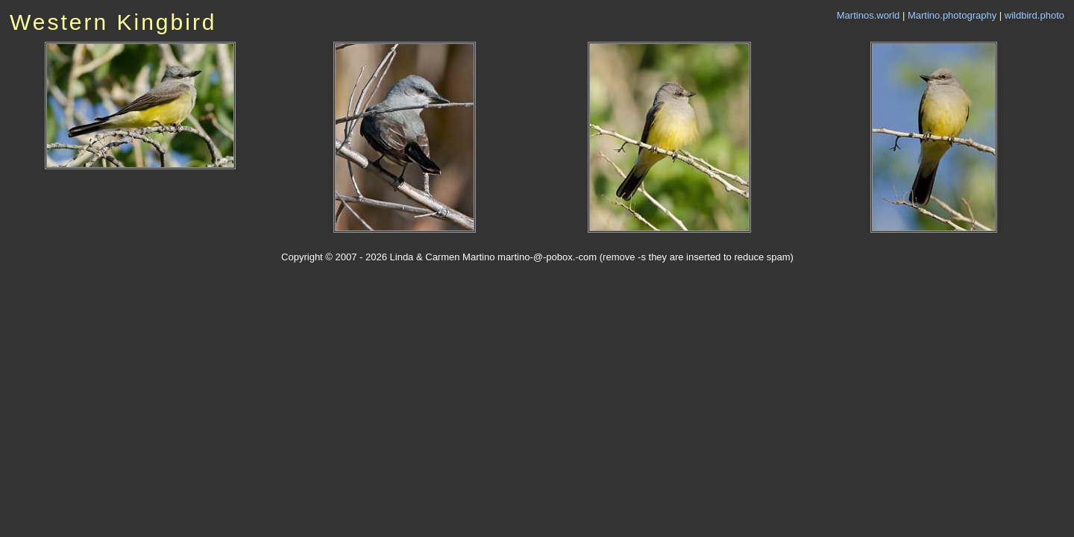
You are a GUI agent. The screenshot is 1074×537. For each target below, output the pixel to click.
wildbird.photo (1034, 15)
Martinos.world (868, 15)
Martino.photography (952, 15)
